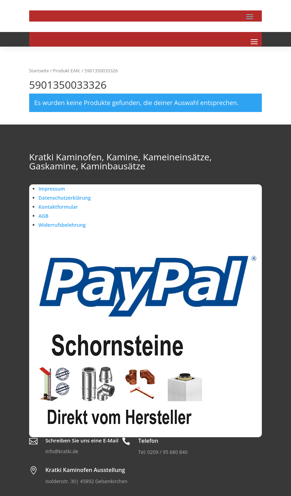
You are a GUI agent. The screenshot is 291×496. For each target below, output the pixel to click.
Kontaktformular (58, 206)
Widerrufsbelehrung (62, 225)
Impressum (52, 188)
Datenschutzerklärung (65, 197)
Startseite (39, 70)
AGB (44, 216)
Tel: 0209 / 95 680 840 (163, 452)
